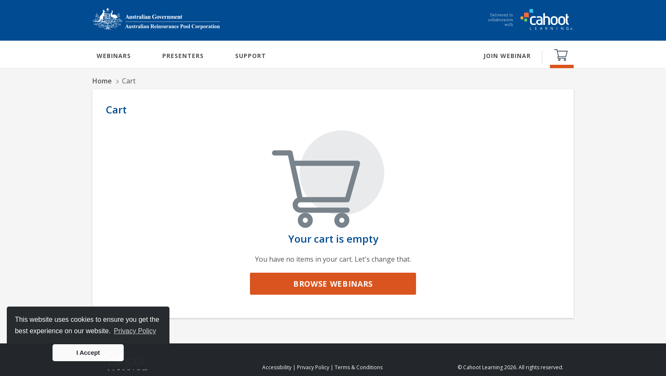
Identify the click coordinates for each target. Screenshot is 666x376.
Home (102, 81)
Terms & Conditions (359, 367)
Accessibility (276, 367)
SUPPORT (250, 56)
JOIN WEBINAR (507, 56)
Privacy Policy (313, 367)
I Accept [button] (88, 352)
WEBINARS (114, 56)
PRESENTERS (183, 56)
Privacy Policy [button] (135, 331)
